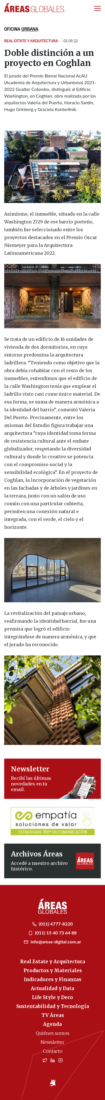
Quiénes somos (52, 1033)
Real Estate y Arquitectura (31, 41)
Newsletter (52, 1042)
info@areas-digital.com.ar (52, 941)
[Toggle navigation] (97, 8)
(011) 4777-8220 (52, 923)
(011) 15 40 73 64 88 (52, 932)
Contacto (52, 1051)
